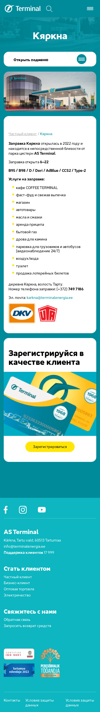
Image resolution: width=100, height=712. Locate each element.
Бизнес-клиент (17, 582)
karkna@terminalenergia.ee (50, 297)
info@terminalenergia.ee (24, 546)
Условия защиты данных (39, 702)
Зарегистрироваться (50, 447)
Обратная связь (17, 619)
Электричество (17, 595)
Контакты (9, 700)
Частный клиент (23, 133)
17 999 (49, 552)
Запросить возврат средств (27, 625)
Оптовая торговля (19, 588)
